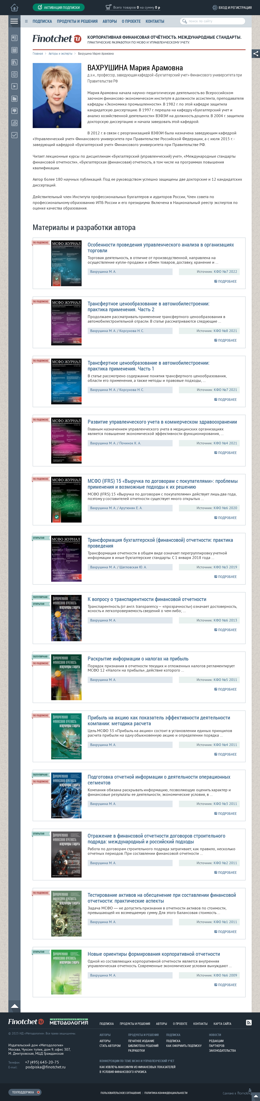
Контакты (155, 21)
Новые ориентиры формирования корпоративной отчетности (154, 953)
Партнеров (217, 1046)
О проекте (131, 21)
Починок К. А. (130, 443)
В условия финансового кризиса (123, 1072)
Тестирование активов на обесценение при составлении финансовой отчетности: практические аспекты (162, 897)
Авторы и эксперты (60, 53)
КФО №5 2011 (225, 680)
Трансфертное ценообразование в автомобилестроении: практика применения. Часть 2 (149, 306)
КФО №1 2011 (225, 922)
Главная (38, 53)
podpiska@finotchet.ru (46, 1067)
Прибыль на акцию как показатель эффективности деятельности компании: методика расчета (159, 720)
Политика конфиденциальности (166, 1093)
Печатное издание (141, 1041)
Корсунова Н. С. (131, 331)
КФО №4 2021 (225, 443)
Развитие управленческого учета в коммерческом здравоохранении (162, 421)
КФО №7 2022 (225, 272)
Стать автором (110, 1046)
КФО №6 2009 (225, 975)
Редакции (216, 1041)
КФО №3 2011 (225, 804)
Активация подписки (59, 7)
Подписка (42, 21)
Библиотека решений (143, 1046)
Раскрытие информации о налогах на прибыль (138, 658)
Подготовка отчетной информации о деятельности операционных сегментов (159, 779)
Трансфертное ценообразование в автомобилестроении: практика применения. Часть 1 (149, 365)
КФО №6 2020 (225, 508)
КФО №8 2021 (225, 331)
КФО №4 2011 (225, 745)
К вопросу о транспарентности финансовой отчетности (147, 599)
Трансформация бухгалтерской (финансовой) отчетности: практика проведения (160, 542)
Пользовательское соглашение (121, 1093)
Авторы (110, 21)
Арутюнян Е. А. (130, 508)
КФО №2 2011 (225, 863)
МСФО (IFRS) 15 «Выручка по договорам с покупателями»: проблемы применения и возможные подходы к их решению (163, 483)
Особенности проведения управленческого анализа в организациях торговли (161, 247)
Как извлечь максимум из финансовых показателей (137, 1067)
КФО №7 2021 (225, 390)
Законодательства (222, 1050)
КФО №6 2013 (225, 620)
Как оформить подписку (183, 1046)
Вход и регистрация (235, 7)
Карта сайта (222, 1024)
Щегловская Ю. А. (133, 567)
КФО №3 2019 (225, 567)
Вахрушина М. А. (103, 272)
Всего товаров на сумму (136, 8)
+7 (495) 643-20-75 (42, 1062)
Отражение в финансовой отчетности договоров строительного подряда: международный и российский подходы (156, 838)
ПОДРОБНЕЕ (227, 281)
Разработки (136, 1050)
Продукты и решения (77, 21)
